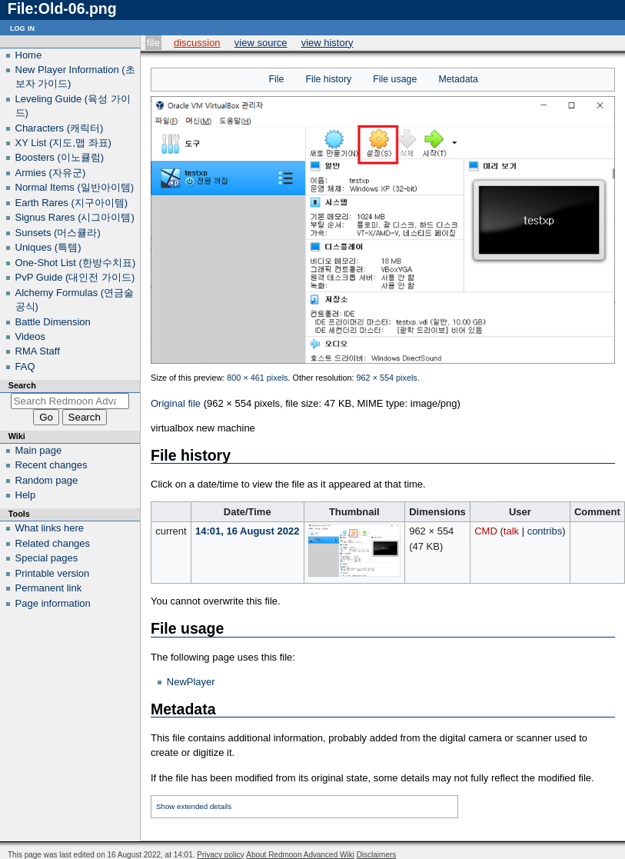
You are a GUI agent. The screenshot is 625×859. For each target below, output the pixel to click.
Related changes (53, 543)
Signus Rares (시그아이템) (75, 217)
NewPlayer (191, 682)
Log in (22, 27)
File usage (395, 79)
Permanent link (48, 588)
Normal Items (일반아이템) (75, 187)
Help (25, 495)
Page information (53, 603)
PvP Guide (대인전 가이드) (75, 277)
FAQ (25, 366)
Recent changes (51, 465)
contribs (545, 531)
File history (328, 79)
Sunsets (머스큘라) (58, 232)
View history (327, 42)
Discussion (197, 42)
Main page (38, 450)
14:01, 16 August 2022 (247, 531)
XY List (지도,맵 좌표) (63, 142)
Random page (46, 480)
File (153, 42)
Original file (176, 403)
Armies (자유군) (50, 172)
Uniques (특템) (48, 247)
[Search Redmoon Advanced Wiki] (70, 401)
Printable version (52, 573)
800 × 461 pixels (257, 377)
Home (28, 55)
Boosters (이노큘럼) (60, 157)
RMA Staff (37, 351)
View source (261, 42)
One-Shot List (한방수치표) (75, 262)
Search (22, 385)
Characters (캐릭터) (59, 128)
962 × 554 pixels (387, 377)
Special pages (46, 558)
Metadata (457, 79)
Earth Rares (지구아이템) (71, 202)
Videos (30, 336)
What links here (50, 528)
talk (511, 531)
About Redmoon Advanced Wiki (300, 855)
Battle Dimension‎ (53, 322)
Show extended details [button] (193, 806)
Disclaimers (377, 855)
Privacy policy (220, 855)
